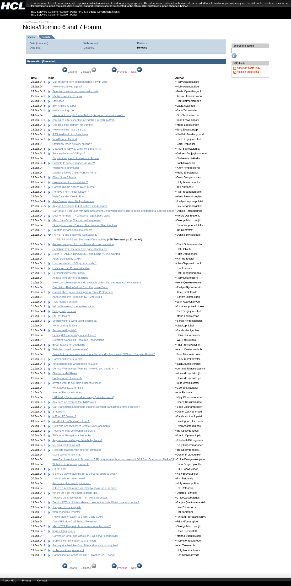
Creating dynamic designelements (72, 229)
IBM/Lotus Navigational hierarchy (71, 435)
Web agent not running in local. (70, 464)
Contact (42, 580)
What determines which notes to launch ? (76, 363)
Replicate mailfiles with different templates (76, 449)
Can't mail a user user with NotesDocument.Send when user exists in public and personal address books (113, 210)
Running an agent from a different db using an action (82, 244)
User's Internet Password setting (71, 268)
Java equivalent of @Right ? (68, 153)
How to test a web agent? (67, 86)
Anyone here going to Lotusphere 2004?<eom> (80, 206)
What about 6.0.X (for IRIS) (68, 387)
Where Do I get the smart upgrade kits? (75, 492)
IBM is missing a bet (64, 105)
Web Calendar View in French (69, 196)
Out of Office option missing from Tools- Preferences (82, 292)
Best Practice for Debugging (68, 344)
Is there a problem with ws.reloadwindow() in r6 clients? (84, 488)
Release (142, 47)
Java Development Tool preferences (73, 201)
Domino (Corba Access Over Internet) (74, 186)
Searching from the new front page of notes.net (79, 249)
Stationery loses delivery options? (72, 143)
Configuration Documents (67, 378)
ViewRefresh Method (64, 139)
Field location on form (64, 301)
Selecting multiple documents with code (75, 91)
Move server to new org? (66, 454)
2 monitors (58, 411)
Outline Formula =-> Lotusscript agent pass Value (81, 215)
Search (46, 37)
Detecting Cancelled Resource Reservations (78, 339)
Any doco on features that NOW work (74, 402)
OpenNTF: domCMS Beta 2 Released (74, 521)
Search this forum (243, 45)
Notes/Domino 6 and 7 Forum (38, 22)
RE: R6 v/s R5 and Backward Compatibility (81, 239)
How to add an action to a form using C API (77, 516)
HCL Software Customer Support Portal (54, 14)
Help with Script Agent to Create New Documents (81, 425)
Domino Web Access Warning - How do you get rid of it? (85, 368)
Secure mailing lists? (64, 330)
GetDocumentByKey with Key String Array (76, 148)
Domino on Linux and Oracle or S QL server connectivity (85, 535)
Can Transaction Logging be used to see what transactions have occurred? (96, 406)
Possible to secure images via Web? (73, 163)
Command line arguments (67, 359)
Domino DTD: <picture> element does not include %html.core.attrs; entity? (95, 502)
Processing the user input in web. (71, 483)
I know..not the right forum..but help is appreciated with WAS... (88, 115)
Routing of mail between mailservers (73, 430)
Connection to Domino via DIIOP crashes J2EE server (83, 554)
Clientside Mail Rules (64, 373)
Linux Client (59, 468)
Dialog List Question (64, 311)
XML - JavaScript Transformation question (76, 220)
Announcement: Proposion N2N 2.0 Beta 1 (77, 296)
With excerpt (90, 43)
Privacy (26, 580)
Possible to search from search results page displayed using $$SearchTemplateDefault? (103, 354)
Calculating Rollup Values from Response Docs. (80, 287)
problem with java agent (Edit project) (74, 540)
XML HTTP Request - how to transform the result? (81, 526)
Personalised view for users (68, 272)
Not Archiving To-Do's (64, 325)
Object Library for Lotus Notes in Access (75, 158)
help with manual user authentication (73, 306)
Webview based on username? (70, 349)
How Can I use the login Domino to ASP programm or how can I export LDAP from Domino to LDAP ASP (113, 459)
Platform (142, 43)
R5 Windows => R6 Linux (67, 96)
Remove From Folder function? (70, 191)
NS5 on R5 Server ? (64, 416)
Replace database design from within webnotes (80, 497)
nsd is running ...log (63, 110)
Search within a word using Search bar (74, 320)
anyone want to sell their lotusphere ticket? (77, 382)
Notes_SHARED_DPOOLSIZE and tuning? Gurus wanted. (86, 253)
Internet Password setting (67, 392)
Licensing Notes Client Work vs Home (74, 172)
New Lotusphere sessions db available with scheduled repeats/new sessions (96, 282)
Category (88, 47)
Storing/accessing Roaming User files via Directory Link (84, 225)
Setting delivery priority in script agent (74, 335)
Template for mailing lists (66, 507)
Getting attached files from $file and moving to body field (85, 545)
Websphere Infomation (65, 167)
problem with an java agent (68, 550)
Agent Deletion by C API (66, 258)
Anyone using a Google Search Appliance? (77, 440)
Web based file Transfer (66, 511)
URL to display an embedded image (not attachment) (83, 397)
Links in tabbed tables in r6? (68, 478)
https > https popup (63, 531)
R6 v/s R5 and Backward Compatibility (74, 234)
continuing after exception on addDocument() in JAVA (83, 120)
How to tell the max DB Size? (69, 129)
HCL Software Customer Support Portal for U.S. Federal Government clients (75, 11)
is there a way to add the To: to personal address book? (84, 473)
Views (31, 37)
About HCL (9, 580)
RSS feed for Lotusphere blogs (70, 134)
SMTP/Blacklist (61, 316)
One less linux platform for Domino (72, 124)
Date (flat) (35, 47)
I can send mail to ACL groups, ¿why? (74, 263)
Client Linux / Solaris (64, 177)
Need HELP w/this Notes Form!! (71, 421)
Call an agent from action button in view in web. (80, 81)
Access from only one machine (70, 277)
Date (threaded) (39, 43)
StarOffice (58, 100)
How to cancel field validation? (70, 182)
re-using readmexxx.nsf (66, 445)
